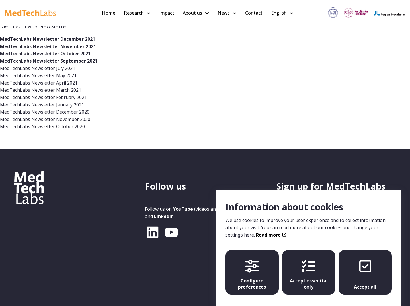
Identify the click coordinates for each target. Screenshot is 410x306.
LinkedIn (164, 216)
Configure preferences (252, 269)
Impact (166, 13)
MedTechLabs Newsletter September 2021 (48, 61)
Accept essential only (309, 269)
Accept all (365, 269)
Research (134, 13)
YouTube (183, 209)
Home (108, 13)
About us (192, 13)
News (224, 13)
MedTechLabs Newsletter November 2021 (48, 46)
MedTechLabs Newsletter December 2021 (47, 39)
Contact (254, 13)
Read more (271, 229)
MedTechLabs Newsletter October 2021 (45, 53)
